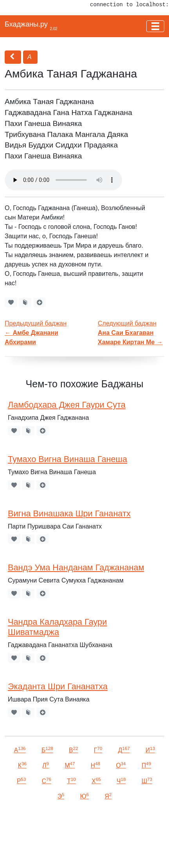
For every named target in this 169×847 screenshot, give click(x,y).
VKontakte (23, 830)
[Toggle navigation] (155, 26)
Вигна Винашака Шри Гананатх (69, 513)
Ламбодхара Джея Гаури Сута (67, 405)
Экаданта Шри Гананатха (58, 686)
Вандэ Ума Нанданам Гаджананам (76, 567)
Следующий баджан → (130, 332)
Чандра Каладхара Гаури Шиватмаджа (57, 627)
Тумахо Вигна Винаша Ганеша (67, 459)
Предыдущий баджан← (36, 332)
